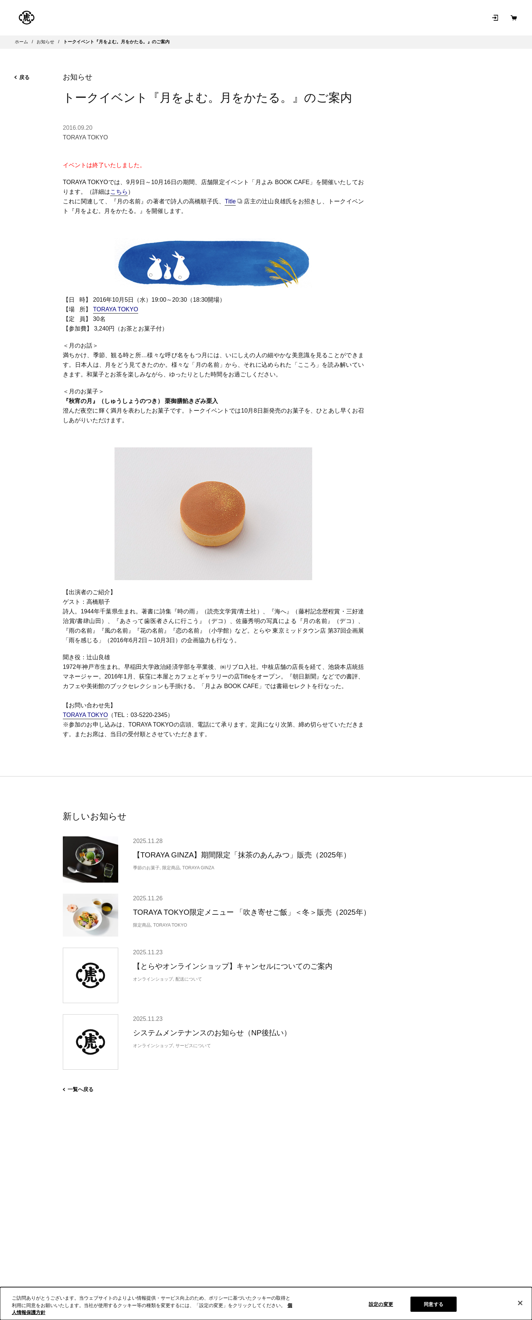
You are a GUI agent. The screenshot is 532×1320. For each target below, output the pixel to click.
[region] (266, 1303)
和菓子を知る (300, 17)
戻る (22, 77)
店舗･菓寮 (199, 17)
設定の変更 (381, 1304)
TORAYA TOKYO (85, 137)
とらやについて (247, 17)
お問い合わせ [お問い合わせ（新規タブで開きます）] (387, 17)
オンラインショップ (139, 18)
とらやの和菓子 (72, 18)
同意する (433, 1304)
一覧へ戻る (78, 1089)
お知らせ (343, 17)
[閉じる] (520, 1303)
